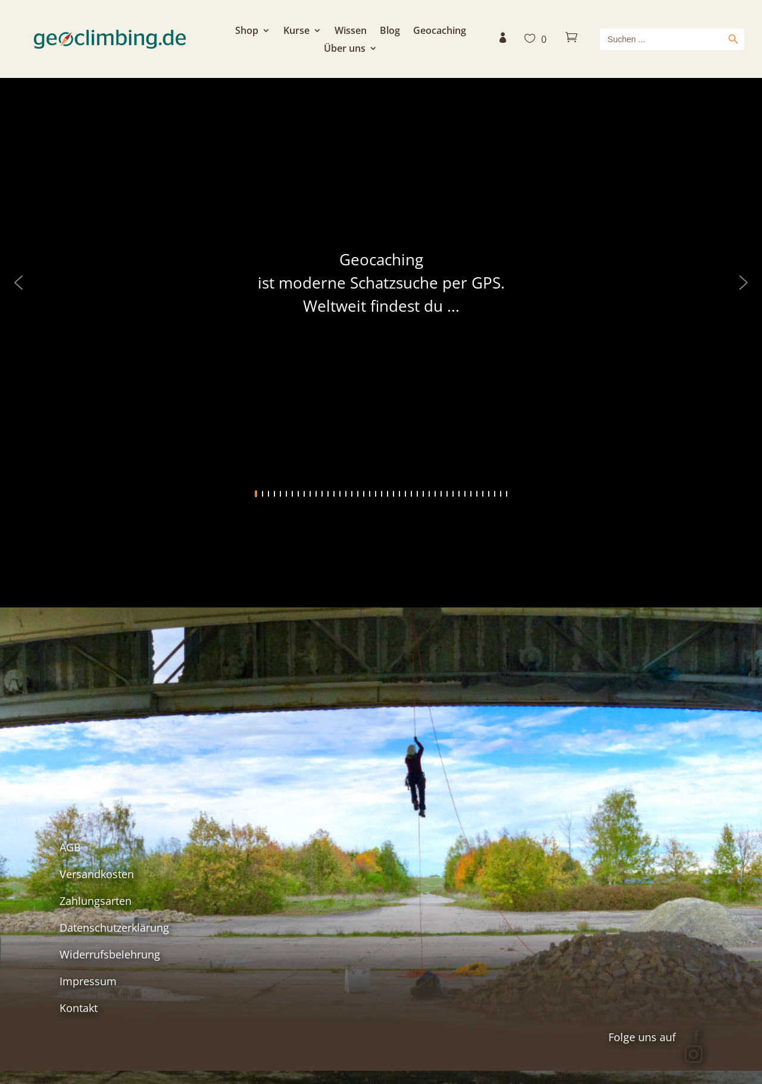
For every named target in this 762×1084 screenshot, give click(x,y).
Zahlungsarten (96, 901)
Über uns (345, 49)
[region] (381, 303)
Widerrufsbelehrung (110, 954)
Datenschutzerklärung (114, 927)
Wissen (351, 31)
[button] (18, 282)
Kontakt (79, 1008)
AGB (70, 847)
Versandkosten (97, 874)
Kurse (296, 31)
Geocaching (439, 31)
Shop (246, 31)
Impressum (88, 981)
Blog (390, 31)
